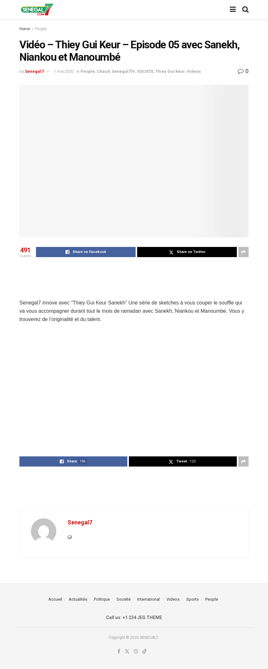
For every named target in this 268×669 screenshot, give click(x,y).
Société (123, 599)
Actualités (78, 599)
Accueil (55, 599)
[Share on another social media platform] (243, 252)
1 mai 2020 (64, 71)
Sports (192, 599)
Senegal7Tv (123, 71)
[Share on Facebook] (86, 252)
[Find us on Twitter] (127, 651)
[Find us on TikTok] (144, 651)
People (41, 29)
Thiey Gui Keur (170, 71)
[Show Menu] (233, 9)
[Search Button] (245, 9)
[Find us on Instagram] (136, 651)
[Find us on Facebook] (118, 651)
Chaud (103, 71)
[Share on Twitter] (187, 252)
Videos (194, 71)
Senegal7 (34, 71)
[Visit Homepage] (36, 9)
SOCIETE (145, 71)
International (148, 599)
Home (24, 29)
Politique (102, 599)
